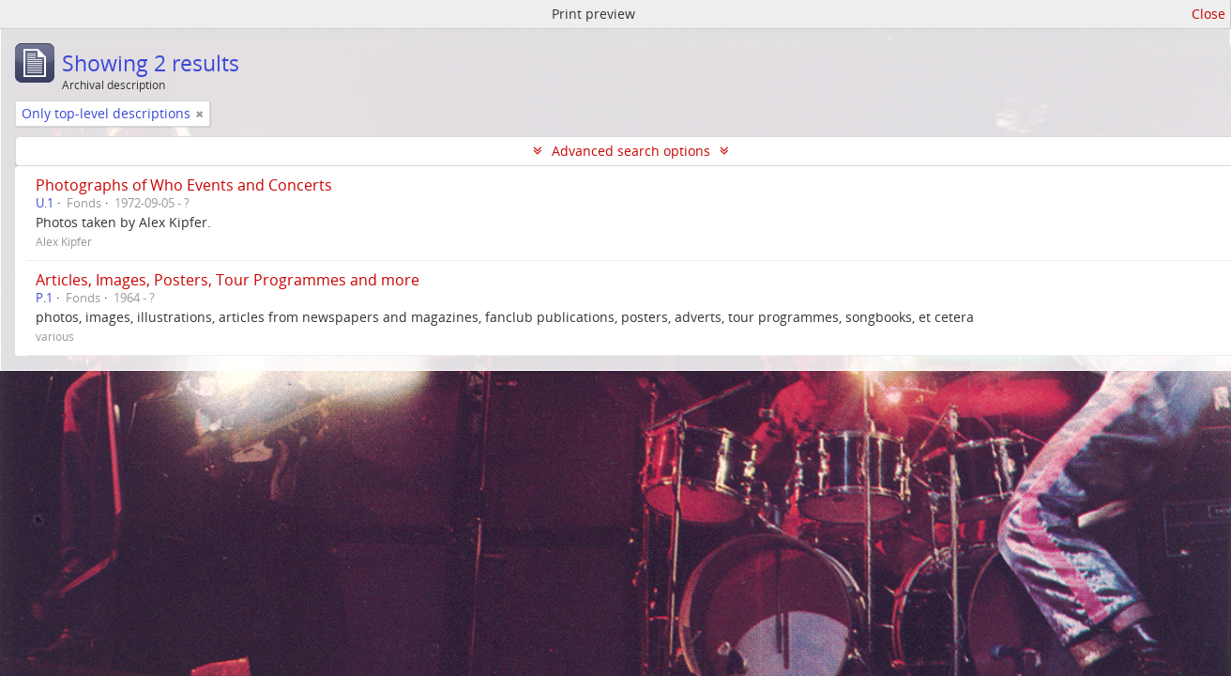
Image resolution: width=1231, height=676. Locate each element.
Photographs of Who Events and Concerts (184, 185)
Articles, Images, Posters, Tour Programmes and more (227, 279)
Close (1208, 14)
